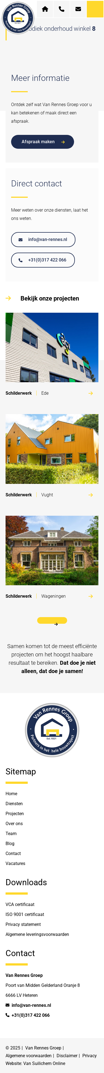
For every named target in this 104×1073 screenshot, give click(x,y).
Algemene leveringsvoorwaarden (37, 934)
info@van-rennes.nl (43, 239)
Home (11, 793)
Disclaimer (67, 1055)
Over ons (14, 823)
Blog (10, 843)
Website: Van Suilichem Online (35, 1063)
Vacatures (15, 863)
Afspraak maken (43, 141)
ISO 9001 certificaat (25, 914)
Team (11, 833)
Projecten (15, 813)
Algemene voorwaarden (29, 1055)
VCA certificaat (20, 904)
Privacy (89, 1055)
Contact (13, 853)
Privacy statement (23, 924)
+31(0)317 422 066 (42, 260)
